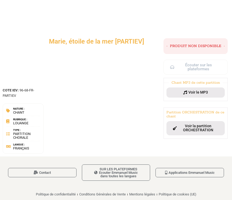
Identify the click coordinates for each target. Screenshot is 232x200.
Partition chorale (22, 136)
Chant (18, 112)
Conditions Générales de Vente (102, 194)
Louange (20, 123)
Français (21, 148)
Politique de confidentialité (56, 194)
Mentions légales (142, 194)
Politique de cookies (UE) (177, 194)
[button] (195, 92)
